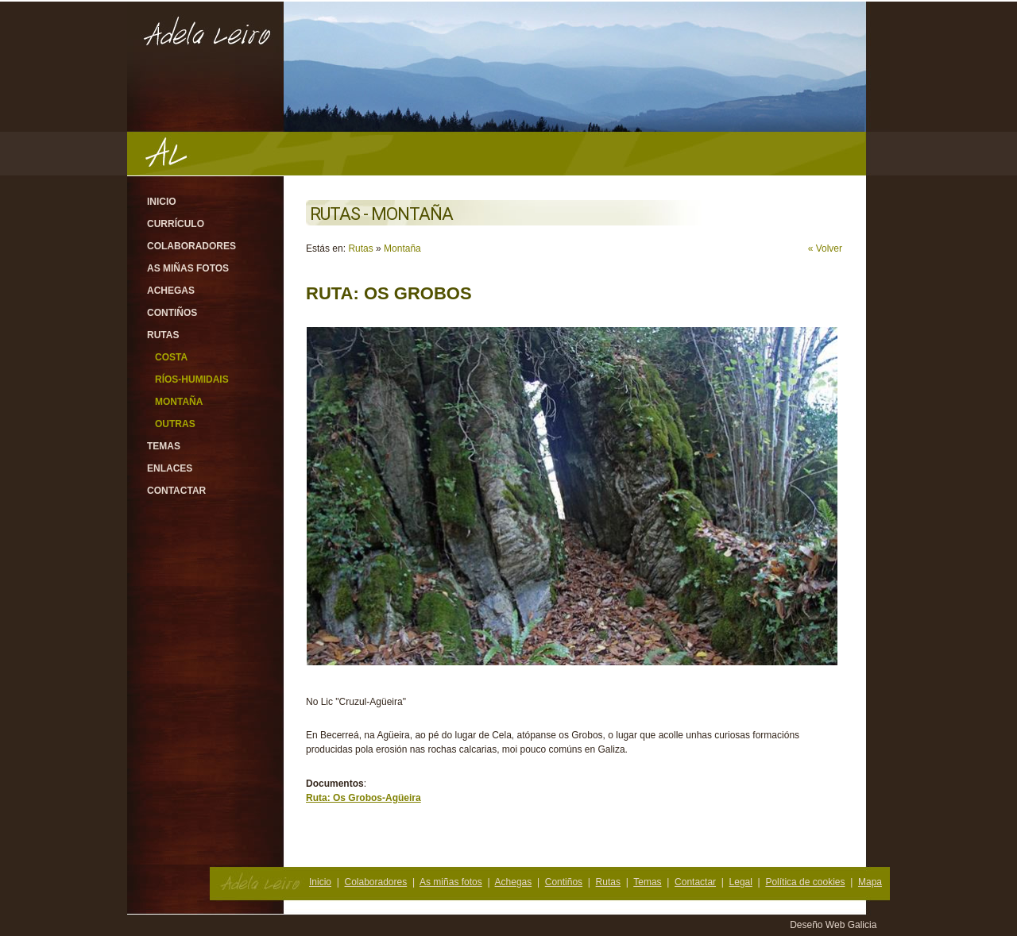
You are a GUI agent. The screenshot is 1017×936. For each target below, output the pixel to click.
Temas (163, 446)
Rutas (163, 335)
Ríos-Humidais (192, 379)
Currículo (175, 223)
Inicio (161, 201)
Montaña (179, 401)
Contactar (176, 490)
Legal (740, 882)
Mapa (870, 882)
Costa (171, 357)
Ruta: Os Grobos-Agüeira (363, 797)
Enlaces (169, 468)
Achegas (171, 290)
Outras (175, 423)
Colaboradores (191, 246)
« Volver (825, 248)
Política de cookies (805, 882)
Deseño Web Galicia (835, 924)
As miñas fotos (188, 268)
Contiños (172, 312)
